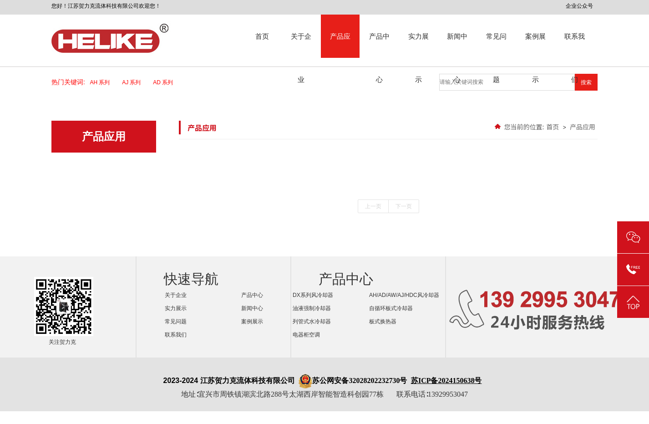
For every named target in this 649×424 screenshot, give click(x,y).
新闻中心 (457, 45)
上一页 (373, 206)
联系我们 (574, 45)
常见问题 (496, 45)
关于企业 (301, 45)
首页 (262, 36)
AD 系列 (166, 82)
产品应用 (340, 45)
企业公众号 (579, 6)
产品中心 (379, 45)
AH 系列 (103, 82)
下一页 (403, 206)
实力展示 (418, 45)
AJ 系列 (134, 82)
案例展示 (535, 45)
